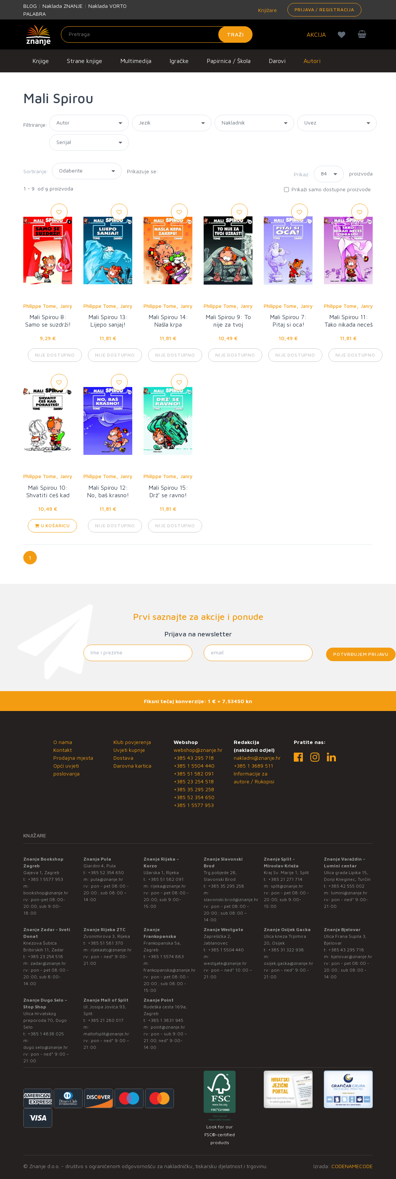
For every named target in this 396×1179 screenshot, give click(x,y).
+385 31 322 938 (286, 949)
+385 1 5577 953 (194, 805)
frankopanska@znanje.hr (170, 970)
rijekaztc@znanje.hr (111, 949)
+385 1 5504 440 (194, 765)
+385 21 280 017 (106, 1020)
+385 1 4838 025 (46, 1033)
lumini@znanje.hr (349, 893)
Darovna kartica (132, 765)
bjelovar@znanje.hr (351, 956)
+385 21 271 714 (285, 879)
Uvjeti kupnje (129, 750)
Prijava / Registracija (324, 9)
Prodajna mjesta (73, 757)
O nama (62, 742)
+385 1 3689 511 (253, 765)
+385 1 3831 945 (165, 1020)
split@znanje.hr (287, 886)
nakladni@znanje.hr (257, 757)
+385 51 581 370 (105, 943)
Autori (312, 60)
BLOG (30, 6)
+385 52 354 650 (194, 797)
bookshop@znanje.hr (45, 893)
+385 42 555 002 (346, 886)
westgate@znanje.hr (225, 963)
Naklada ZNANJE (62, 6)
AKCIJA (316, 34)
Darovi (277, 60)
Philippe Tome (39, 306)
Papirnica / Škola (229, 60)
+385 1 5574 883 (166, 956)
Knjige (40, 60)
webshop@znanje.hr (198, 750)
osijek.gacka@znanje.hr (288, 963)
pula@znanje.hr (107, 879)
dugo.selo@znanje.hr (45, 1047)
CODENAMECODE (352, 1166)
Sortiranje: (35, 171)
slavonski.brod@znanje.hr (231, 899)
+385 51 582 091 (194, 773)
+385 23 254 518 (194, 781)
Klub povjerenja (132, 742)
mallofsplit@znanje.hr (106, 1033)
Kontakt (62, 750)
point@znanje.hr (168, 1027)
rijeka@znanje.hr (168, 886)
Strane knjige (84, 60)
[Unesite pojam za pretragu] (156, 34)
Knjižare (267, 10)
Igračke (179, 60)
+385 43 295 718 (194, 757)
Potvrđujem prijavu (360, 654)
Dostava (123, 757)
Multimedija (135, 60)
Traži (235, 34)
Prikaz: (302, 174)
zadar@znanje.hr (48, 963)
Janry (66, 306)
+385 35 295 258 (194, 789)
